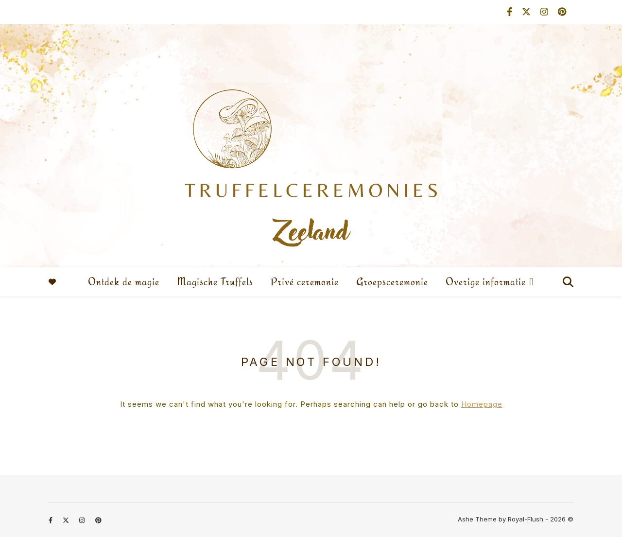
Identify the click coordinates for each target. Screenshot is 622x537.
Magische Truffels (215, 282)
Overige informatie (486, 282)
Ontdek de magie (123, 282)
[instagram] (545, 12)
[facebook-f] (511, 12)
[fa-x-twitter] (527, 12)
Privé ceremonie (305, 282)
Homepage (481, 404)
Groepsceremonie (392, 282)
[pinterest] (562, 12)
